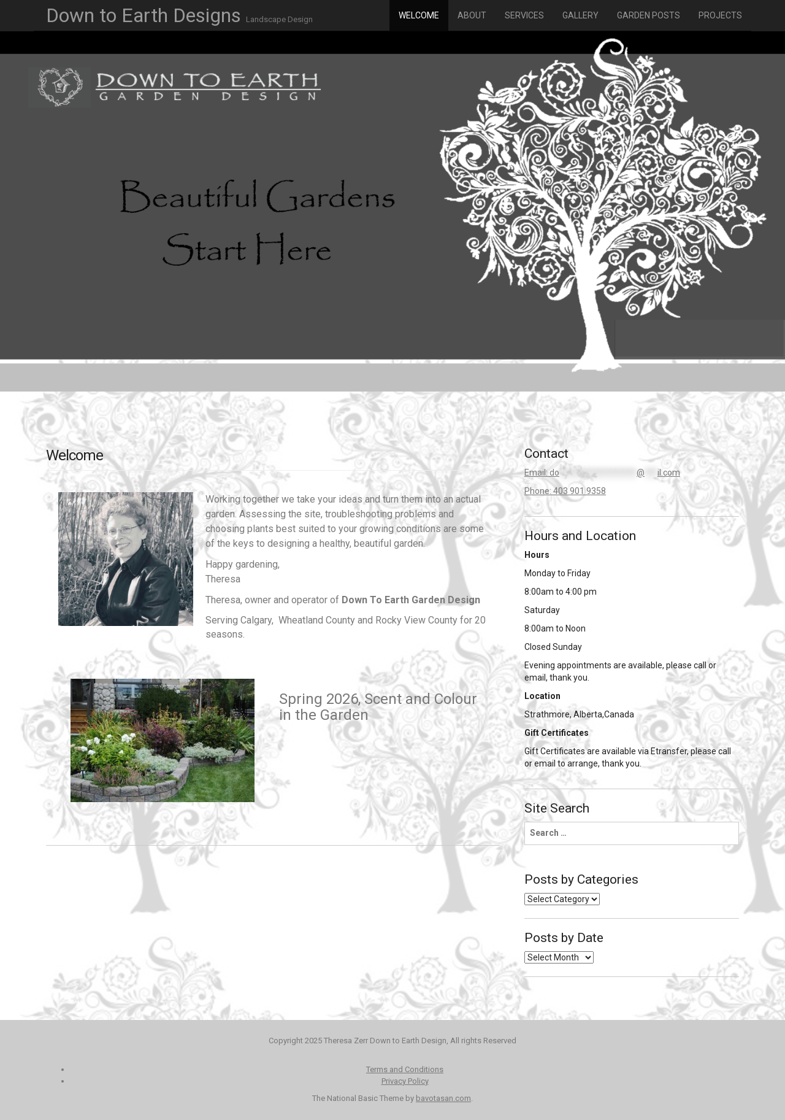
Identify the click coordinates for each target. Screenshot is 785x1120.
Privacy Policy (405, 1081)
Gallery (580, 15)
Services (524, 15)
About (472, 15)
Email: (602, 472)
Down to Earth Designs (179, 15)
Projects (720, 15)
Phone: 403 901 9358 (565, 491)
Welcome (419, 15)
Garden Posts (648, 15)
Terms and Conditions (404, 1069)
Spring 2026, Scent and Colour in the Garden (378, 707)
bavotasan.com (443, 1098)
